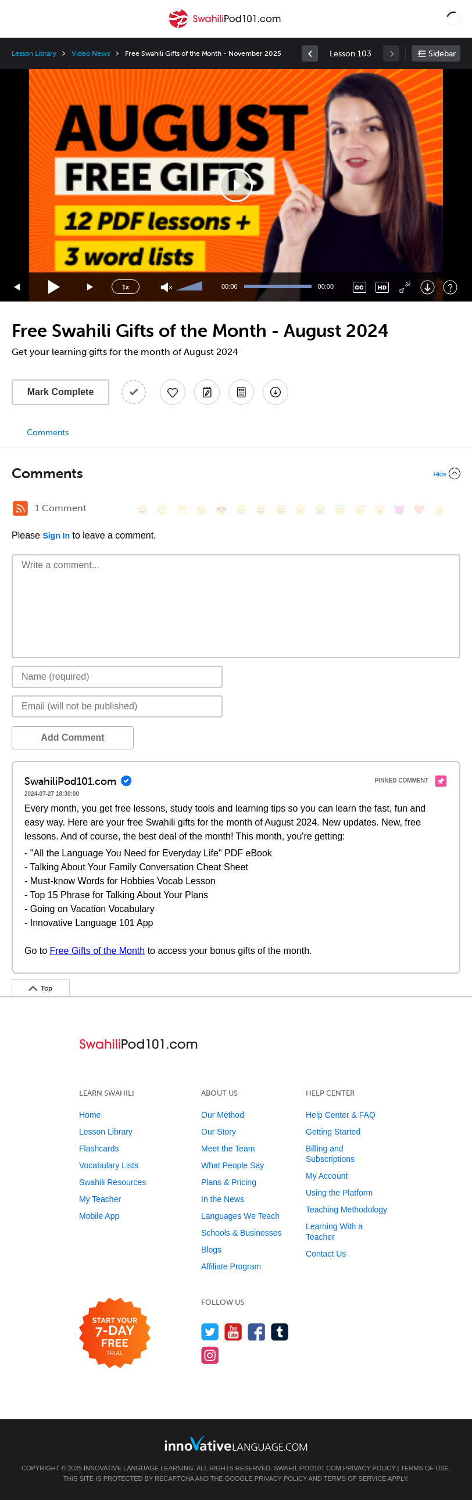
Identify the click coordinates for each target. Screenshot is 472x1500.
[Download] (427, 287)
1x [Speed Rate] (125, 287)
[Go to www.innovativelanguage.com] (236, 1443)
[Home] (225, 27)
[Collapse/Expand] (236, 473)
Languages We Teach (240, 1216)
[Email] (117, 706)
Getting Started (333, 1131)
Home (90, 1114)
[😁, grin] (182, 510)
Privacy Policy (369, 1468)
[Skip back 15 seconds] (17, 287)
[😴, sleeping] (360, 510)
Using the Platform (339, 1192)
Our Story (218, 1131)
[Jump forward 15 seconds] (90, 287)
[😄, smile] (142, 510)
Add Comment (72, 737)
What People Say (232, 1165)
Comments (48, 432)
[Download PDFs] (241, 392)
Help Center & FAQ (341, 1114)
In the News (222, 1199)
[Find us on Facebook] (257, 1332)
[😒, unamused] (202, 510)
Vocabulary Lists (108, 1165)
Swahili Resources (112, 1182)
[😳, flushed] (162, 510)
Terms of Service (355, 1478)
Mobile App (99, 1216)
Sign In (56, 535)
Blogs (211, 1249)
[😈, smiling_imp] (399, 510)
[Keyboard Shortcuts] (450, 287)
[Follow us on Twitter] (210, 1332)
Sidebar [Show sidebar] (442, 54)
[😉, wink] (300, 510)
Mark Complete (60, 392)
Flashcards (99, 1148)
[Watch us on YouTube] (233, 1332)
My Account (327, 1175)
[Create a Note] (207, 392)
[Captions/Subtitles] (359, 287)
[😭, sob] (320, 510)
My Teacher (100, 1199)
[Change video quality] (382, 287)
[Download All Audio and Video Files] (275, 392)
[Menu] (18, 18)
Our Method (222, 1114)
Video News (90, 53)
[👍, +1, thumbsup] (439, 510)
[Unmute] (166, 287)
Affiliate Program (231, 1266)
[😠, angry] (241, 510)
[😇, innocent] (340, 510)
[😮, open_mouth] (379, 510)
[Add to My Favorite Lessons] (172, 392)
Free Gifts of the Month (97, 951)
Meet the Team (228, 1148)
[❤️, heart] (419, 510)
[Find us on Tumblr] (280, 1332)
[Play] (54, 287)
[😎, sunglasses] (221, 510)
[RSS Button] (20, 508)
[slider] (191, 287)
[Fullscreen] (405, 287)
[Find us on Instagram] (210, 1355)
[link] (310, 53)
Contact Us (326, 1253)
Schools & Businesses (241, 1232)
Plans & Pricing (228, 1182)
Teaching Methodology (346, 1209)
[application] (236, 185)
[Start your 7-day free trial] (115, 1333)
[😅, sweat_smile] (281, 510)
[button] (454, 18)
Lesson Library (34, 53)
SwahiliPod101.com (307, 1468)
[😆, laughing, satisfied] (261, 510)
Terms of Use (425, 1468)
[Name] (117, 677)
